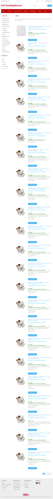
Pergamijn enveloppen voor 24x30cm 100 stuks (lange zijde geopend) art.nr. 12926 (39, 339)
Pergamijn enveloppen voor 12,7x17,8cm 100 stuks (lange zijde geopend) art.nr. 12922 (38, 169)
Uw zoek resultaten (16, 482)
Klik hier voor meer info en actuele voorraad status (37, 29)
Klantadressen (26, 485)
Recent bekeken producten (17, 484)
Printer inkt (4, 38)
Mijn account (26, 482)
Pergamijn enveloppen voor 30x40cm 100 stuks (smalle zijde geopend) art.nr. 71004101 (39, 415)
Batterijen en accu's (5, 22)
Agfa (3, 58)
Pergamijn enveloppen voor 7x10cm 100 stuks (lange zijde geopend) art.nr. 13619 (39, 80)
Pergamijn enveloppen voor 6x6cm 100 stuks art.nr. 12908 (38, 44)
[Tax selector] (5, 1)
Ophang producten (5, 36)
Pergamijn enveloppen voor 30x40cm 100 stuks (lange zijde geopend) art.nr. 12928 (39, 396)
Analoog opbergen (5, 20)
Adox (3, 60)
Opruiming (4, 49)
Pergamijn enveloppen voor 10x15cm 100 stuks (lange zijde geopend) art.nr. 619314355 (39, 115)
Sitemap (3, 482)
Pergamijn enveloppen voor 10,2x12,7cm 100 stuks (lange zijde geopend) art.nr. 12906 (38, 150)
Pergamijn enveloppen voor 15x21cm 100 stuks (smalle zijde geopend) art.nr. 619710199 (39, 227)
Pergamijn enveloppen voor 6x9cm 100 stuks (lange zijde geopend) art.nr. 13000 (38, 62)
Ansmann (4, 64)
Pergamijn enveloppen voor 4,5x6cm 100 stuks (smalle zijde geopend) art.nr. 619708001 (39, 27)
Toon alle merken (5, 68)
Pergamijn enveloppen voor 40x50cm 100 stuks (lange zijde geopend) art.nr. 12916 (39, 453)
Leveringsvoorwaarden (5, 485)
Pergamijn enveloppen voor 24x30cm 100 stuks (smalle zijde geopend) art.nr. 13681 (39, 358)
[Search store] (40, 6)
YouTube (39, 483)
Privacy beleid (4, 487)
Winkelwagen (26, 487)
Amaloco (3, 62)
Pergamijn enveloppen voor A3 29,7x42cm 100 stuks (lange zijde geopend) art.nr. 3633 (39, 377)
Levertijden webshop (16, 489)
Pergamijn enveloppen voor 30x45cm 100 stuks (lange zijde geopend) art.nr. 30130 (39, 434)
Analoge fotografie (5, 18)
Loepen (3, 34)
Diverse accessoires (6, 26)
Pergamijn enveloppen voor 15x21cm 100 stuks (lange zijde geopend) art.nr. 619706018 (39, 208)
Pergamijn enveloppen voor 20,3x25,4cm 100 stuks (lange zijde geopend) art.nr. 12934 (38, 283)
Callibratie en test (5, 24)
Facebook (37, 483)
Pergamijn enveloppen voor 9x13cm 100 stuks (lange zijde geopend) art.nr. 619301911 (39, 97)
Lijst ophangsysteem (6, 32)
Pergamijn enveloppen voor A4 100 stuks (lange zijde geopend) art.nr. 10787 (39, 301)
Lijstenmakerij (4, 30)
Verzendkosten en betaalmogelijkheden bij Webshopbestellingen (17, 486)
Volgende (51, 474)
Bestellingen (26, 484)
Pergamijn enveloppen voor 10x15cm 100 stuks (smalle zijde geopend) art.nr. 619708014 (39, 133)
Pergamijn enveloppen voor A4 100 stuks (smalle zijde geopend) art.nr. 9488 (39, 320)
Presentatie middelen (6, 42)
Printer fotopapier (5, 40)
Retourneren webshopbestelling (7, 484)
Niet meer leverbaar (5, 51)
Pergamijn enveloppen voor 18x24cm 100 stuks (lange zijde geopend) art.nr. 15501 (39, 246)
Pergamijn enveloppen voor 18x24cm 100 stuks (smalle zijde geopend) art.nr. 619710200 (39, 264)
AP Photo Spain (5, 66)
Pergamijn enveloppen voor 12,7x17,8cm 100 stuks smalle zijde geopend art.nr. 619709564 (38, 188)
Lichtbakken (4, 28)
